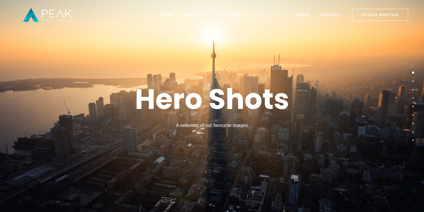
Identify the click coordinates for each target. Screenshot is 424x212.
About (303, 15)
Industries (233, 15)
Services (195, 15)
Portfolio (271, 15)
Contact (331, 15)
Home (167, 15)
